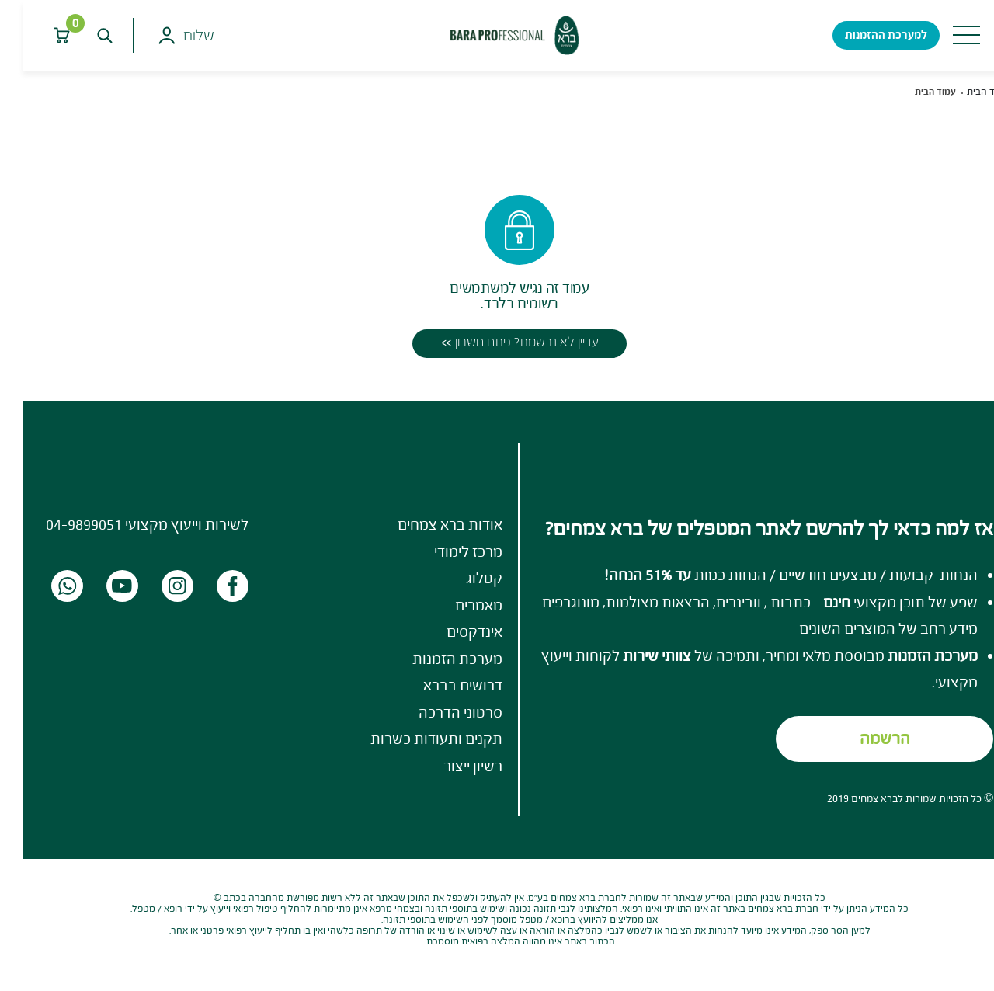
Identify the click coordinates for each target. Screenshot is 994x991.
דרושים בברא (440, 685)
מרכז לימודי (446, 551)
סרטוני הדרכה (438, 712)
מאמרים (456, 605)
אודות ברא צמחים (427, 524)
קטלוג (461, 578)
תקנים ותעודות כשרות (414, 738)
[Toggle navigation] (944, 35)
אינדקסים (452, 631)
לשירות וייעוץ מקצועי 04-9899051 (124, 524)
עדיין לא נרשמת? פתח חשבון (504, 342)
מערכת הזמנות (435, 658)
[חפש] (82, 35)
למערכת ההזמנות (863, 34)
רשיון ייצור (450, 765)
